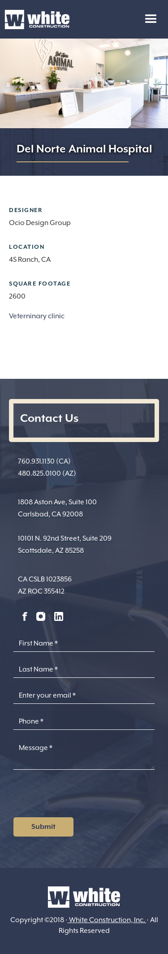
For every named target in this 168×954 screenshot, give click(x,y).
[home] (35, 19)
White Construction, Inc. (107, 920)
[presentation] (81, 796)
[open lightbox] (84, 335)
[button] (151, 19)
